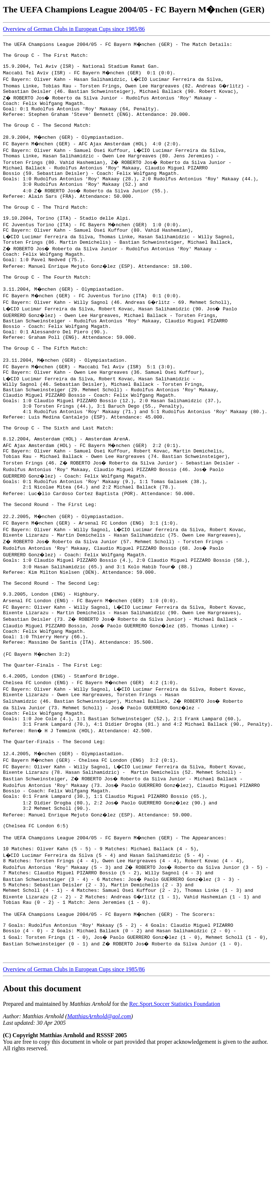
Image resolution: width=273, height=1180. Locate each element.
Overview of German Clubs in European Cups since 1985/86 (74, 29)
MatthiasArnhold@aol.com (99, 1122)
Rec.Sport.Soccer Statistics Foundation (174, 1110)
